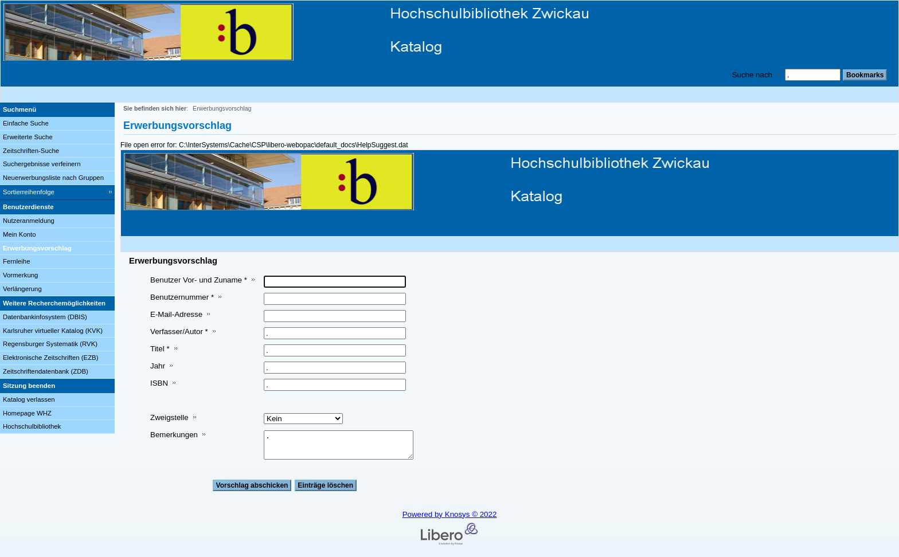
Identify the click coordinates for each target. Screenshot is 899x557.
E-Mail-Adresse (176, 314)
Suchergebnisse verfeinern (42, 163)
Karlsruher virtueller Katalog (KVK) (53, 330)
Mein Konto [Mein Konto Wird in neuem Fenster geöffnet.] (19, 234)
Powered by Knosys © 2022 (449, 514)
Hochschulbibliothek (32, 426)
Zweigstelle (169, 417)
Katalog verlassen (29, 399)
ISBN (159, 383)
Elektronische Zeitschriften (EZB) (50, 357)
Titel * (160, 348)
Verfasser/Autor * (179, 331)
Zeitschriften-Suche (31, 150)
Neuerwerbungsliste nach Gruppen (53, 177)
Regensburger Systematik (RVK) (50, 343)
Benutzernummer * (182, 297)
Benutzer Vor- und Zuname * (198, 280)
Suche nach (752, 74)
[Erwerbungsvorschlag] (57, 249)
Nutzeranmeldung (28, 220)
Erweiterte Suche (28, 137)
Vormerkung (20, 275)
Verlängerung (22, 288)
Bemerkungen (174, 434)
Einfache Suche (26, 123)
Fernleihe (16, 261)
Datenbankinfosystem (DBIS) (45, 316)
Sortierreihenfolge (28, 192)
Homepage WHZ (27, 413)
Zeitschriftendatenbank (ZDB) (45, 371)
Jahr (157, 366)
